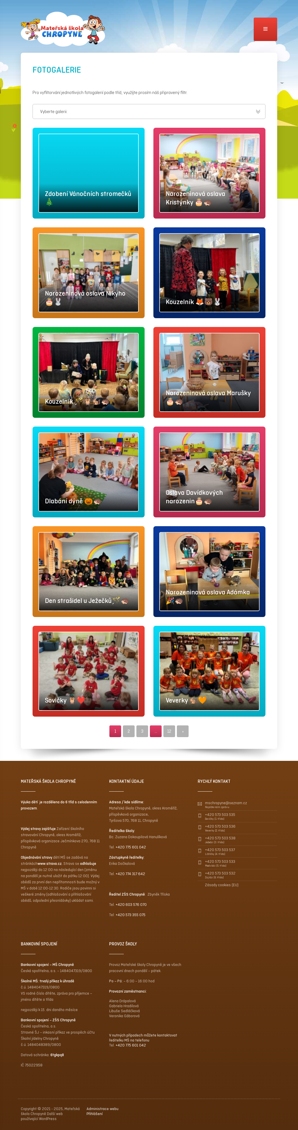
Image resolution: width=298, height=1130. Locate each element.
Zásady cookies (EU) (221, 884)
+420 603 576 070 (131, 904)
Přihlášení (95, 1113)
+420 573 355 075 (130, 914)
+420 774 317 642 (130, 873)
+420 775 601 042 (131, 847)
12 (169, 731)
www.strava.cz (50, 863)
